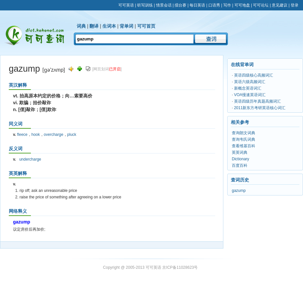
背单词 (126, 26)
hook (36, 134)
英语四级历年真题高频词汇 (257, 101)
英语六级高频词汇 (249, 81)
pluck (71, 134)
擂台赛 (180, 5)
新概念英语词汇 (247, 88)
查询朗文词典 (243, 133)
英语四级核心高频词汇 (253, 75)
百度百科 (239, 165)
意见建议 (279, 5)
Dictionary (240, 159)
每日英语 (197, 5)
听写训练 (145, 5)
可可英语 (126, 5)
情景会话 (164, 5)
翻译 (94, 26)
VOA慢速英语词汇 (250, 95)
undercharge (30, 159)
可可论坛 (261, 5)
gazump (239, 190)
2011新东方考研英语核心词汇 (260, 108)
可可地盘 (242, 5)
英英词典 (239, 152)
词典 (81, 26)
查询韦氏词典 (243, 139)
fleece (22, 134)
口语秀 (214, 5)
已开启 (115, 69)
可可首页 (146, 26)
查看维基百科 (243, 146)
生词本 (109, 26)
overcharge (53, 134)
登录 (294, 5)
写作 (227, 5)
